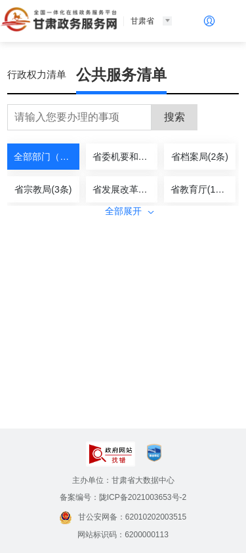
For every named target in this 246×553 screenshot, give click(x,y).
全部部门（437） (46, 156)
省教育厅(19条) (202, 189)
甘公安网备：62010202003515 (123, 517)
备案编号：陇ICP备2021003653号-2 (123, 497)
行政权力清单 (36, 74)
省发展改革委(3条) (124, 189)
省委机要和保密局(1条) (124, 156)
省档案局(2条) (199, 156)
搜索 (174, 117)
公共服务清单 (121, 74)
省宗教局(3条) (43, 189)
